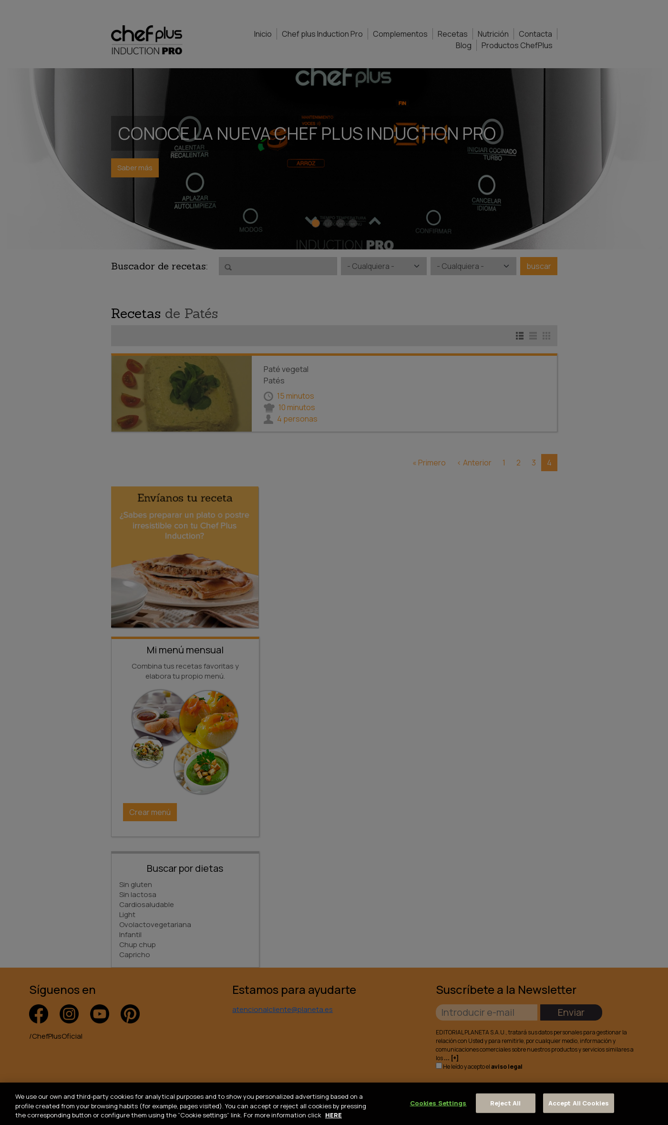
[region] (334, 1104)
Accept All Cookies (578, 1102)
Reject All (505, 1102)
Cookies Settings (438, 1102)
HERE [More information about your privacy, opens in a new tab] (333, 1115)
